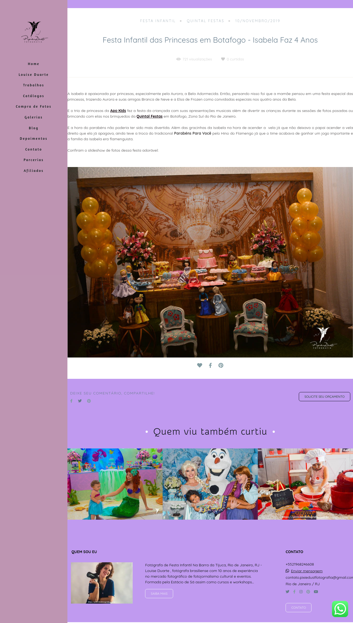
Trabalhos (33, 85)
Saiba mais (159, 593)
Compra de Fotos (34, 106)
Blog (34, 128)
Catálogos (33, 96)
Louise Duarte (34, 74)
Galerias (34, 117)
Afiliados (34, 170)
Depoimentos (34, 138)
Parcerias (34, 160)
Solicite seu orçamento (324, 396)
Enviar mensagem (307, 571)
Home (33, 64)
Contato (33, 149)
